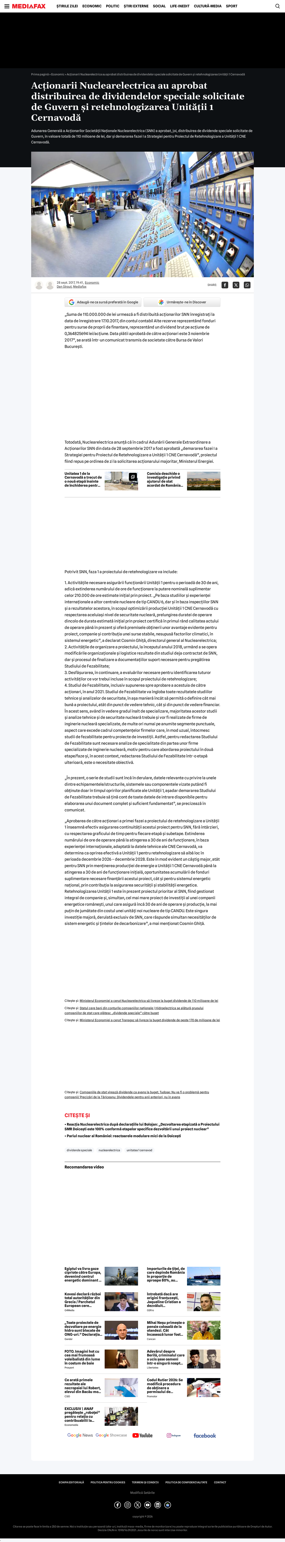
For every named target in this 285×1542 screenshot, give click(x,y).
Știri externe (136, 6)
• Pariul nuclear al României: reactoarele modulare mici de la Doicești (123, 1136)
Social (159, 6)
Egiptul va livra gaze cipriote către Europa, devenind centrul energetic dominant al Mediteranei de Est (83, 1274)
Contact (220, 1482)
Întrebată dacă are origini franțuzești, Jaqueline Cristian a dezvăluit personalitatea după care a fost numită (164, 1300)
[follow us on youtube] (142, 1436)
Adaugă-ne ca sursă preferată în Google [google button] (103, 302)
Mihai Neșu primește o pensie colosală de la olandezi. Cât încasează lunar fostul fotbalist (166, 1328)
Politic (112, 6)
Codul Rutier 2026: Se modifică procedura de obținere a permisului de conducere (165, 1386)
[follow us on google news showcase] (111, 1436)
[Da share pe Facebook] (225, 285)
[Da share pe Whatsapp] (247, 285)
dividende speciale (79, 1150)
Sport (231, 6)
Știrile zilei (67, 6)
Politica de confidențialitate (186, 1482)
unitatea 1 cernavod (139, 1150)
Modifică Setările (142, 1492)
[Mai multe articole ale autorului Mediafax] (50, 285)
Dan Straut (64, 286)
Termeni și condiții (145, 1482)
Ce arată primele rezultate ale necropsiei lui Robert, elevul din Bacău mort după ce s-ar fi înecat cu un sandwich (83, 1386)
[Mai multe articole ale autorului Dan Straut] (39, 285)
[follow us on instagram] (173, 1436)
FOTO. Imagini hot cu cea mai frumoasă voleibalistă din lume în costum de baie (82, 1357)
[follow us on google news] (80, 1436)
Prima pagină (40, 74)
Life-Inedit (179, 6)
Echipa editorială (71, 1482)
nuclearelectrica (109, 1150)
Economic (92, 6)
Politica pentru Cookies (108, 1482)
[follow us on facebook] (204, 1436)
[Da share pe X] (236, 285)
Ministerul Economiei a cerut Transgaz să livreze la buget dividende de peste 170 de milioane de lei (150, 1020)
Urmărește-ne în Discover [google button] (182, 302)
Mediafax (79, 286)
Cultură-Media (208, 6)
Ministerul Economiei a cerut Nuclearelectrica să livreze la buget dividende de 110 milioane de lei (149, 1001)
